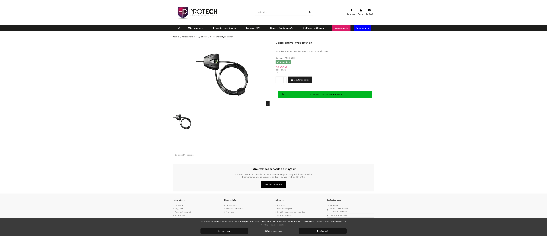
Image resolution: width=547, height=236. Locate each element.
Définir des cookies (273, 231)
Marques (230, 212)
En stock (179, 155)
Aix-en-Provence (273, 184)
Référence (280, 58)
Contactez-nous (284, 215)
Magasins (179, 208)
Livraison (179, 205)
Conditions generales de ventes (291, 212)
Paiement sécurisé (183, 212)
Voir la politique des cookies (273, 225)
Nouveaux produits (234, 208)
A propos (281, 205)
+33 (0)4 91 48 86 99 (338, 215)
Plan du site (180, 215)
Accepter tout (224, 231)
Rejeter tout (322, 231)
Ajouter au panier (299, 80)
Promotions (231, 205)
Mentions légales (284, 208)
